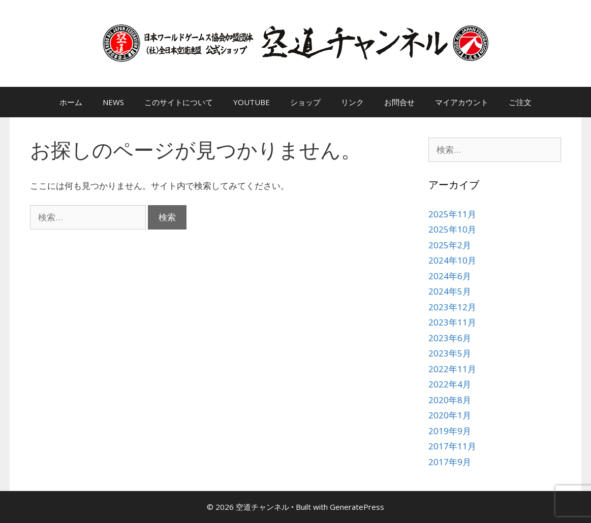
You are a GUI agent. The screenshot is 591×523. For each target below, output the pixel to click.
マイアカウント (461, 102)
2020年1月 (449, 415)
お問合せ (399, 102)
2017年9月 (449, 462)
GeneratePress (357, 507)
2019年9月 (449, 431)
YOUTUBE (251, 102)
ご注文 (520, 102)
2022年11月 (452, 369)
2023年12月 (452, 307)
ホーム (70, 102)
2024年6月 (449, 276)
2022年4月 (449, 384)
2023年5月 (449, 353)
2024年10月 (452, 260)
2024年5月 (449, 291)
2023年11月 (452, 322)
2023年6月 (449, 338)
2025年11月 (452, 214)
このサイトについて (178, 102)
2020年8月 (449, 400)
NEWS (113, 102)
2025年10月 (452, 229)
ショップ (305, 102)
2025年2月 (449, 245)
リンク (352, 102)
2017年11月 (452, 446)
